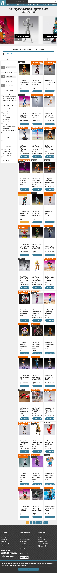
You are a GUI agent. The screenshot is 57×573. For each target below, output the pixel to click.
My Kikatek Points (24, 541)
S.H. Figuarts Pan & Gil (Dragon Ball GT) (24, 377)
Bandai (23, 59)
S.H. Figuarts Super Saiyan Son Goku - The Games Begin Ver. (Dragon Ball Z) (24, 82)
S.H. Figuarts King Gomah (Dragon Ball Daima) (24, 508)
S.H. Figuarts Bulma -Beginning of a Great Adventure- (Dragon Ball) (37, 148)
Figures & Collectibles (20, 4)
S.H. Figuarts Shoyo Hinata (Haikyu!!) (48, 213)
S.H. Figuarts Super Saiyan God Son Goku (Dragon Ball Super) (49, 180)
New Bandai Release (37, 62)
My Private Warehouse (25, 539)
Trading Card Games (48, 4)
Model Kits (9, 4)
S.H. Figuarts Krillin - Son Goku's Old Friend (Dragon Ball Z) (49, 148)
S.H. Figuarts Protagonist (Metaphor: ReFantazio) (23, 475)
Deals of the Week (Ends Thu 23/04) (27, 487)
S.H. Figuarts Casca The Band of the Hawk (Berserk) (50, 82)
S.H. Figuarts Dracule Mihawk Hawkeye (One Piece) (36, 82)
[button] (56, 30)
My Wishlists (23, 543)
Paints (39, 4)
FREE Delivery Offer (42, 537)
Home (2, 536)
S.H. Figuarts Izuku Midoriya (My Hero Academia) (24, 213)
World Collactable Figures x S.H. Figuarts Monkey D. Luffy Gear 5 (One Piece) (49, 410)
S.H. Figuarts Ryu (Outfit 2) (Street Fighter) (36, 410)
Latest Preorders (5, 543)
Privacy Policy (22, 565)
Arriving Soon (4, 541)
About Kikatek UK (42, 536)
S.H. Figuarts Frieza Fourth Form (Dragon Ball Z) (37, 213)
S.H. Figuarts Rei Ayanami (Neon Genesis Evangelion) (36, 115)
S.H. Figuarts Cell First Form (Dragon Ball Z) (36, 246)
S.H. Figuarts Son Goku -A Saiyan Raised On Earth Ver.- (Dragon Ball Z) (37, 180)
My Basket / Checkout (6, 545)
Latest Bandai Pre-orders (25, 193)
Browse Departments (6, 537)
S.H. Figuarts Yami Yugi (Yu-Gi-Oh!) (49, 247)
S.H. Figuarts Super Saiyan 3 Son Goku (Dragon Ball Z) (37, 279)
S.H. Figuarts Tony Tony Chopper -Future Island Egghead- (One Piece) (49, 475)
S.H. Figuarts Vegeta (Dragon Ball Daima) (24, 115)
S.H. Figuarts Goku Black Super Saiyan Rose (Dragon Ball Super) (24, 180)
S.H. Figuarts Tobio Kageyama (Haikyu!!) (24, 442)
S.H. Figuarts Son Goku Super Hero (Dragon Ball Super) (49, 344)
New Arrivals (4, 539)
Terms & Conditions (12, 565)
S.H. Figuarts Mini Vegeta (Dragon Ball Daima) (49, 311)
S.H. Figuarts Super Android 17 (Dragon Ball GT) (36, 377)
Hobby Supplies (31, 4)
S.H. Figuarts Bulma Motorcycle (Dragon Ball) (24, 311)
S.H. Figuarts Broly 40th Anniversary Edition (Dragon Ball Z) (24, 246)
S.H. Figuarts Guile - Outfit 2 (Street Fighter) (49, 508)
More (54, 4)
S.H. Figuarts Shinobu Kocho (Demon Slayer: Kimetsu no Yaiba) (37, 475)
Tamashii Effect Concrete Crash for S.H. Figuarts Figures (24, 279)
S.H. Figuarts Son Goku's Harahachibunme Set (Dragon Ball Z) (24, 410)
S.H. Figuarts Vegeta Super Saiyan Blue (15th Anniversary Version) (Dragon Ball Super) (24, 148)
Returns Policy (41, 539)
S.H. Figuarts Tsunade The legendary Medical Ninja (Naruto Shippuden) (37, 508)
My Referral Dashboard (25, 545)
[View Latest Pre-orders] (28, 30)
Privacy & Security (42, 541)
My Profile (22, 536)
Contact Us (22, 548)
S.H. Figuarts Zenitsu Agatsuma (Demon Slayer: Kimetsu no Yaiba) (37, 442)
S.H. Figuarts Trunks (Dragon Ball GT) (49, 377)
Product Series (17, 59)
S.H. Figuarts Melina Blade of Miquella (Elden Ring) (36, 344)
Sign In (18, 2)
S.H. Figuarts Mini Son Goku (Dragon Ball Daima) (49, 279)
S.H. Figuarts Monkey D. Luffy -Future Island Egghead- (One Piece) (49, 442)
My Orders (22, 537)
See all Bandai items (9, 54)
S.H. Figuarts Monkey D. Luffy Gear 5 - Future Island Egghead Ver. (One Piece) (49, 115)
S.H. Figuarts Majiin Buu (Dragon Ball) (23, 344)
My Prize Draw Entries (25, 547)
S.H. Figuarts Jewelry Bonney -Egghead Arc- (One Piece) (37, 311)
